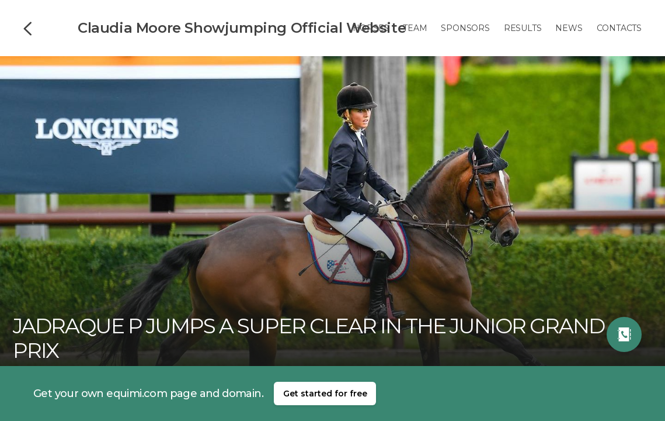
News (568, 28)
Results (523, 28)
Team (415, 28)
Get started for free (325, 393)
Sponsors (465, 28)
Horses (371, 28)
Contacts (619, 28)
